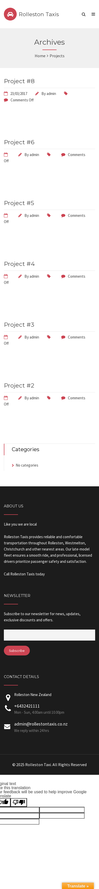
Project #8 (19, 81)
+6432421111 (27, 706)
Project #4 (19, 263)
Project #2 (19, 385)
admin (51, 93)
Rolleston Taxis (39, 14)
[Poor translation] (19, 802)
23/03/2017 (18, 93)
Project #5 (19, 203)
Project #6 (19, 142)
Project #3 (19, 324)
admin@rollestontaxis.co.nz (41, 724)
